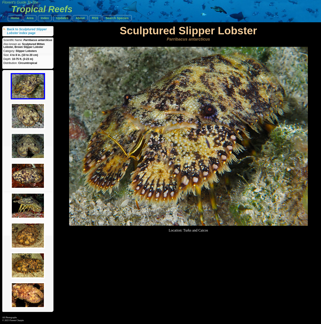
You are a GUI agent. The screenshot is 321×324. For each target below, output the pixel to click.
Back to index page (27, 31)
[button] (15, 18)
